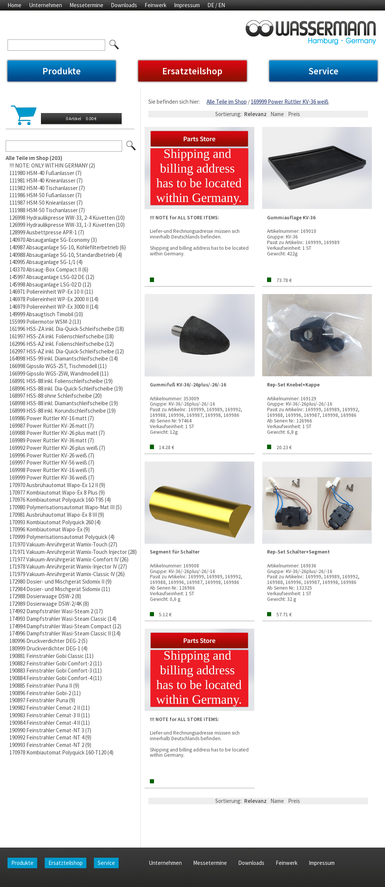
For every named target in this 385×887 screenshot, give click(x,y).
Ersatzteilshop (192, 71)
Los (131, 146)
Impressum (187, 5)
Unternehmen (45, 5)
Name (277, 114)
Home (14, 5)
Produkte (61, 71)
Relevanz (255, 114)
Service (323, 71)
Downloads (124, 5)
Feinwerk (155, 5)
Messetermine (86, 5)
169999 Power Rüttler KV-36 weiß (290, 101)
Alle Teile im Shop (227, 101)
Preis (294, 114)
